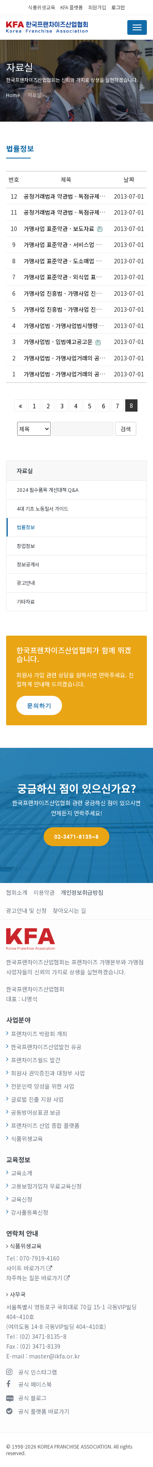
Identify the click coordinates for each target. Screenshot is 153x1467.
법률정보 (26, 527)
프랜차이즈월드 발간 (35, 1060)
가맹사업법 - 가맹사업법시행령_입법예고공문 (64, 325)
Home (13, 94)
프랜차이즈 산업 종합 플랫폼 (45, 1125)
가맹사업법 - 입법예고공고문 (62, 341)
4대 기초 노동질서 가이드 (42, 508)
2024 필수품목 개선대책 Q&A (47, 490)
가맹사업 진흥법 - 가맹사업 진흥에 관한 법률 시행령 (64, 293)
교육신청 (21, 1199)
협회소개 (16, 892)
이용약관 (44, 892)
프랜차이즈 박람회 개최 (39, 1034)
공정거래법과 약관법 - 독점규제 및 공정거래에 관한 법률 (64, 212)
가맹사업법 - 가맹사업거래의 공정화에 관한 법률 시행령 (64, 358)
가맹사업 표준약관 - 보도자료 (63, 228)
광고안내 (26, 582)
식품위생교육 (41, 7)
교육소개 (21, 1173)
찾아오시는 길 (69, 910)
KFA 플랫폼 (71, 7)
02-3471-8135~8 (76, 836)
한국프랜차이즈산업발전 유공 (46, 1047)
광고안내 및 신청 (26, 910)
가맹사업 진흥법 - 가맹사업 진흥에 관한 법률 (64, 309)
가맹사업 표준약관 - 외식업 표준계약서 (64, 277)
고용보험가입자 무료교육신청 (46, 1186)
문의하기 (39, 705)
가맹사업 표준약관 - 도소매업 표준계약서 (64, 261)
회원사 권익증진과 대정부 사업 (48, 1073)
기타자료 (26, 601)
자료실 (34, 94)
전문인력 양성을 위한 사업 (42, 1086)
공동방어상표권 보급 (35, 1112)
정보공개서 (28, 564)
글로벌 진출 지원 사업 (37, 1099)
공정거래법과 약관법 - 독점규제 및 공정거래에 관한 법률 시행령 (64, 196)
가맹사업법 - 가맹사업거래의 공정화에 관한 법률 (64, 374)
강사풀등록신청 (29, 1212)
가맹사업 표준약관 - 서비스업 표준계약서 (64, 244)
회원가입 (97, 7)
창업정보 (26, 546)
